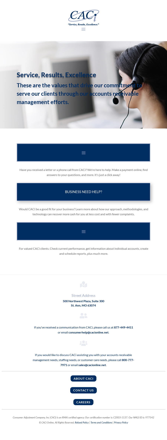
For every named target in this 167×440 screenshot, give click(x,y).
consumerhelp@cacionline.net (88, 332)
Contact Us (83, 390)
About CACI (83, 378)
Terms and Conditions (101, 422)
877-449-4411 (123, 327)
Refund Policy (82, 422)
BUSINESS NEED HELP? (83, 192)
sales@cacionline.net (92, 365)
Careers (83, 402)
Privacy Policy (121, 422)
